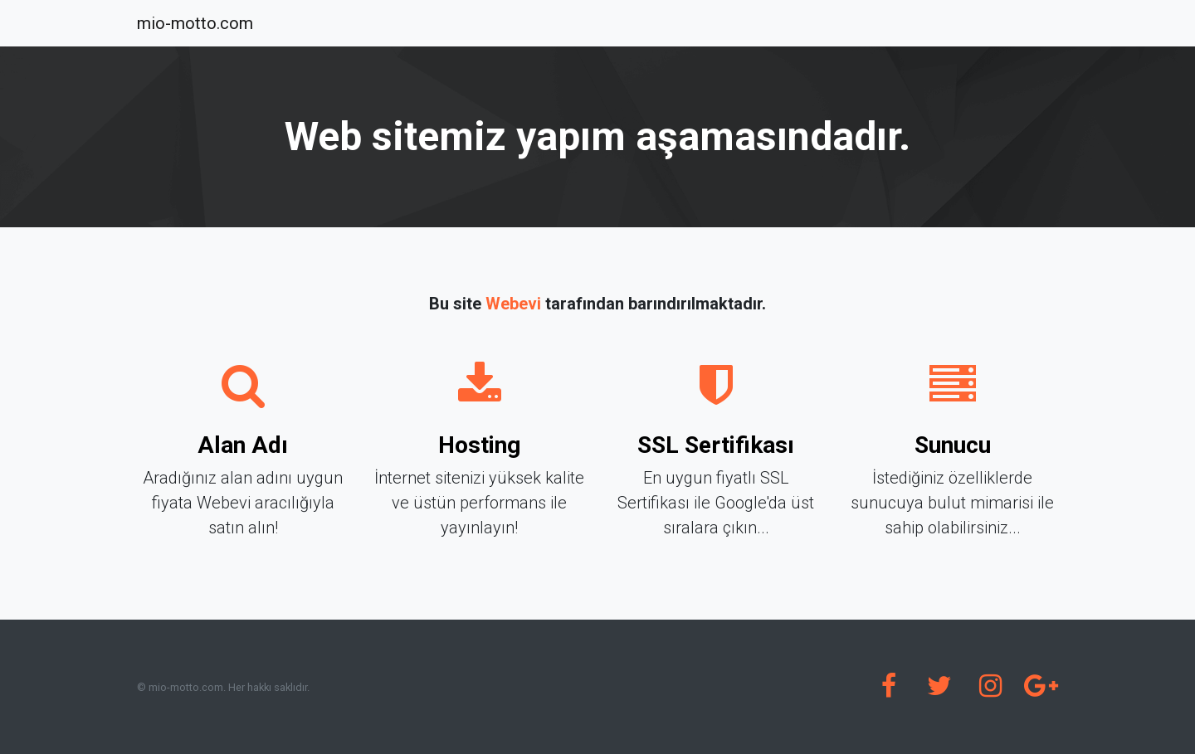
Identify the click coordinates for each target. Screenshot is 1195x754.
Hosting (479, 445)
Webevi (513, 304)
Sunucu (953, 445)
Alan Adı (243, 445)
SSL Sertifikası (715, 445)
